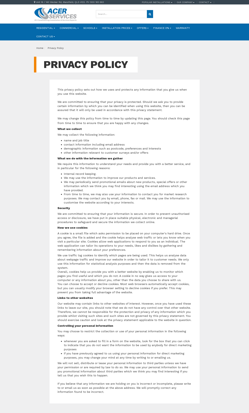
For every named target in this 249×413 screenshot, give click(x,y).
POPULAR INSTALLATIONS (157, 2)
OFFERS (142, 27)
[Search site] (150, 14)
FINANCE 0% (162, 27)
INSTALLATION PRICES (117, 27)
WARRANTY (183, 27)
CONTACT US (45, 36)
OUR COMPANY (185, 2)
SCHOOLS (90, 27)
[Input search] (121, 14)
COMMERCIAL (69, 27)
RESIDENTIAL (45, 27)
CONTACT (205, 2)
